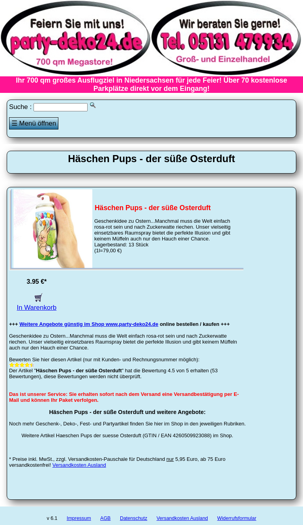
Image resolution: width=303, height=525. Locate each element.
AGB (105, 518)
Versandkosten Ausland (79, 465)
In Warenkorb (37, 303)
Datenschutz (133, 518)
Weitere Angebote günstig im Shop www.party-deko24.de (88, 324)
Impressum (79, 518)
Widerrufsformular (236, 518)
